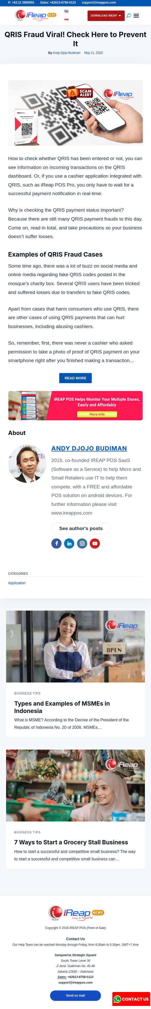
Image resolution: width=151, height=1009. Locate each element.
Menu (136, 15)
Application (17, 583)
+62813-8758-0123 (80, 977)
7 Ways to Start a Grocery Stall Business (71, 842)
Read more (75, 378)
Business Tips (27, 693)
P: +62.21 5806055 (21, 2)
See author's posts (81, 528)
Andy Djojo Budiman (67, 53)
